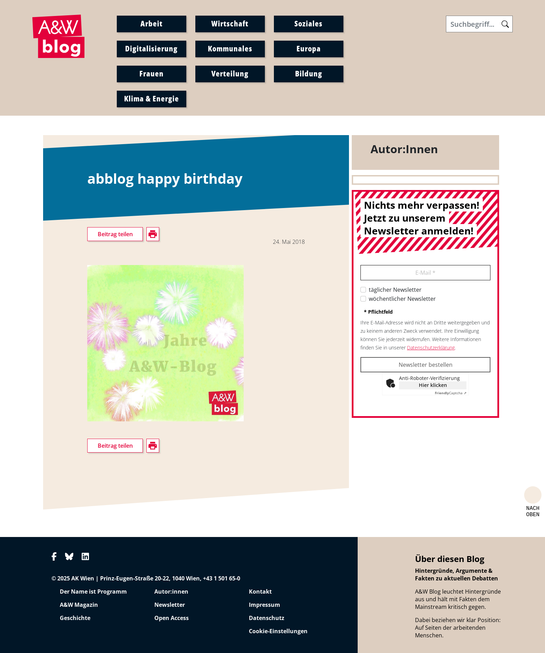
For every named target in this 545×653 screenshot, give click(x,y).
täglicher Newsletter (395, 290)
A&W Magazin (79, 605)
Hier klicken (433, 385)
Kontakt (260, 591)
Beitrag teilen (115, 234)
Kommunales (230, 48)
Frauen (151, 73)
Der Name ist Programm (93, 591)
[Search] (479, 24)
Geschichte (75, 618)
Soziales (308, 23)
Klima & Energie (151, 98)
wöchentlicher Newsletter (402, 299)
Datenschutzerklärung (431, 347)
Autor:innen (171, 591)
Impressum (264, 605)
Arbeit (151, 23)
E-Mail (425, 272)
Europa (308, 48)
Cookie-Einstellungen (278, 631)
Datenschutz (266, 618)
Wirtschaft (230, 23)
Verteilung (230, 73)
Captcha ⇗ (450, 392)
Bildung (308, 73)
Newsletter (169, 605)
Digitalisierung (151, 48)
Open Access (171, 618)
